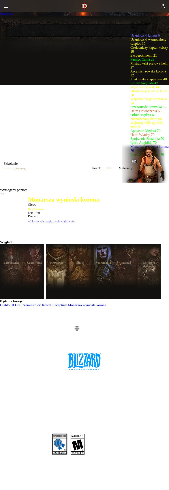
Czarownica (34, 262)
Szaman (126, 262)
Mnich (80, 262)
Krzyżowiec (57, 262)
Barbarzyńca (11, 262)
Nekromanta (103, 262)
